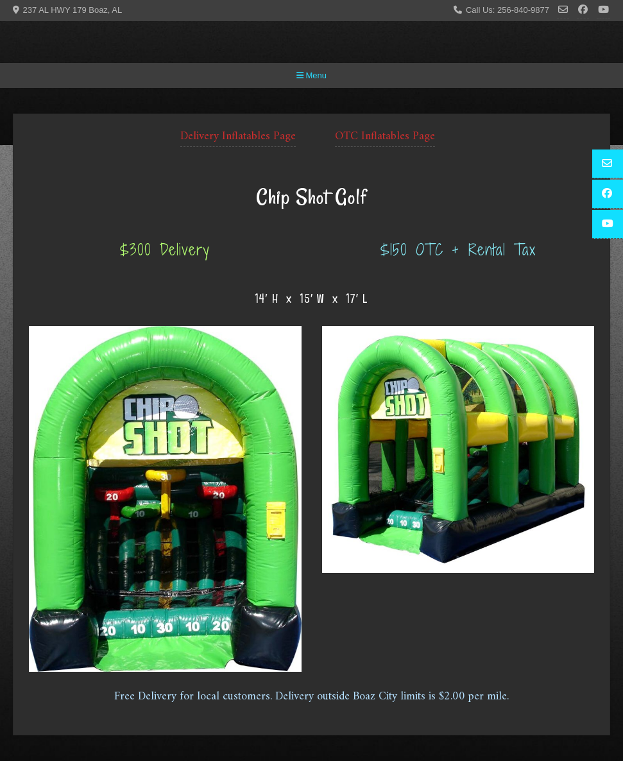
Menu (311, 75)
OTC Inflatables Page (385, 136)
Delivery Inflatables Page (238, 136)
